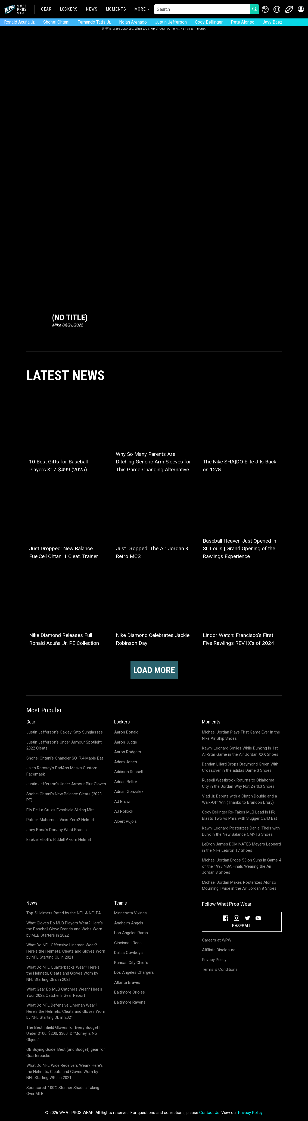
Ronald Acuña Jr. (19, 22)
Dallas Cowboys (128, 952)
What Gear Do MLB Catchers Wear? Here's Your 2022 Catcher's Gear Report (64, 992)
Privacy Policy (214, 959)
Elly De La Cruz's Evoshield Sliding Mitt (60, 810)
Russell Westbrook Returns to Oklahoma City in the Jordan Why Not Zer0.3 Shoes (238, 783)
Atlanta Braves (127, 982)
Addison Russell (128, 771)
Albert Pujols (125, 821)
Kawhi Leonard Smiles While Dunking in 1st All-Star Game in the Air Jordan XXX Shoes (240, 751)
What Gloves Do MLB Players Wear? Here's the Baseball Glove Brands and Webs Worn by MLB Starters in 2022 (64, 929)
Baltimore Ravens (129, 1002)
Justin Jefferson (171, 22)
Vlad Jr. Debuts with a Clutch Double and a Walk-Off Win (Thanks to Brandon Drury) (239, 799)
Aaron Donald (126, 732)
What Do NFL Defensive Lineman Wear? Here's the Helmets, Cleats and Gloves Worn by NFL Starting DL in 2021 (65, 1011)
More (140, 9)
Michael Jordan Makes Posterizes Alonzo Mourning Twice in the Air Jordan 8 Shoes (239, 885)
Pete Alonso (242, 22)
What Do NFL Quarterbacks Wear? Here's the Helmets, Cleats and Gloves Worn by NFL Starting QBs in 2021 (62, 973)
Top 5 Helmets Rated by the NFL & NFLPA (63, 913)
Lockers (69, 9)
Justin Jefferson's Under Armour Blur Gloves (66, 784)
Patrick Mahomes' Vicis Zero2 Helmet (60, 819)
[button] (300, 9)
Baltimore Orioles (129, 992)
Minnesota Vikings (130, 913)
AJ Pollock (123, 811)
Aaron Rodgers (127, 752)
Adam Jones (125, 762)
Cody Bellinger (209, 22)
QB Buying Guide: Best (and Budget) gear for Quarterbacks (65, 1052)
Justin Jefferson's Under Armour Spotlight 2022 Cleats (64, 745)
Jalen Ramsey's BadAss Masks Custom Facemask (61, 771)
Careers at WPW (216, 940)
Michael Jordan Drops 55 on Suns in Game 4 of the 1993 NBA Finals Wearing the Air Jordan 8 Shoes (241, 866)
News (92, 9)
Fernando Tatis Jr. (94, 22)
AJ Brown (123, 801)
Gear (46, 9)
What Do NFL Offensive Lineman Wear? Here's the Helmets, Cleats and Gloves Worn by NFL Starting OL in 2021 (65, 951)
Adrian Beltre (125, 781)
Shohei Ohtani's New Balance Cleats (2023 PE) (64, 797)
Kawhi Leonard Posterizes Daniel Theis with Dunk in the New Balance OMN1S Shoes (241, 831)
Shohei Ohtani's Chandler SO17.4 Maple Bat (64, 758)
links (175, 28)
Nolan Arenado (133, 22)
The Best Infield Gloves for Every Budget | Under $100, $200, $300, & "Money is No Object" (63, 1033)
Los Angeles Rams (131, 932)
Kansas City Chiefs (131, 962)
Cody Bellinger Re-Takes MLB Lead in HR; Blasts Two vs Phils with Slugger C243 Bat (239, 815)
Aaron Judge (125, 742)
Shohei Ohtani (56, 22)
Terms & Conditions (220, 969)
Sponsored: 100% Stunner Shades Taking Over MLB (62, 1090)
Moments (116, 9)
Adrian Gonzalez (129, 791)
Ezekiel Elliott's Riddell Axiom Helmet (58, 839)
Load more (154, 670)
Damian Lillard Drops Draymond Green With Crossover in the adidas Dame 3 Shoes (240, 767)
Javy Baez (272, 22)
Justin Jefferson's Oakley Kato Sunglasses (64, 732)
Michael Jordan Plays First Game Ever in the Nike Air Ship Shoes (241, 735)
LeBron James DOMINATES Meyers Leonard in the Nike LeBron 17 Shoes (241, 847)
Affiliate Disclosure (218, 949)
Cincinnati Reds (128, 942)
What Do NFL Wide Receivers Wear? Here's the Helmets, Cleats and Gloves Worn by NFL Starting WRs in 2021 (64, 1071)
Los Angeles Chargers (134, 972)
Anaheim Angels (128, 923)
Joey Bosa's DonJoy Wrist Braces (56, 829)
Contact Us (209, 1112)
